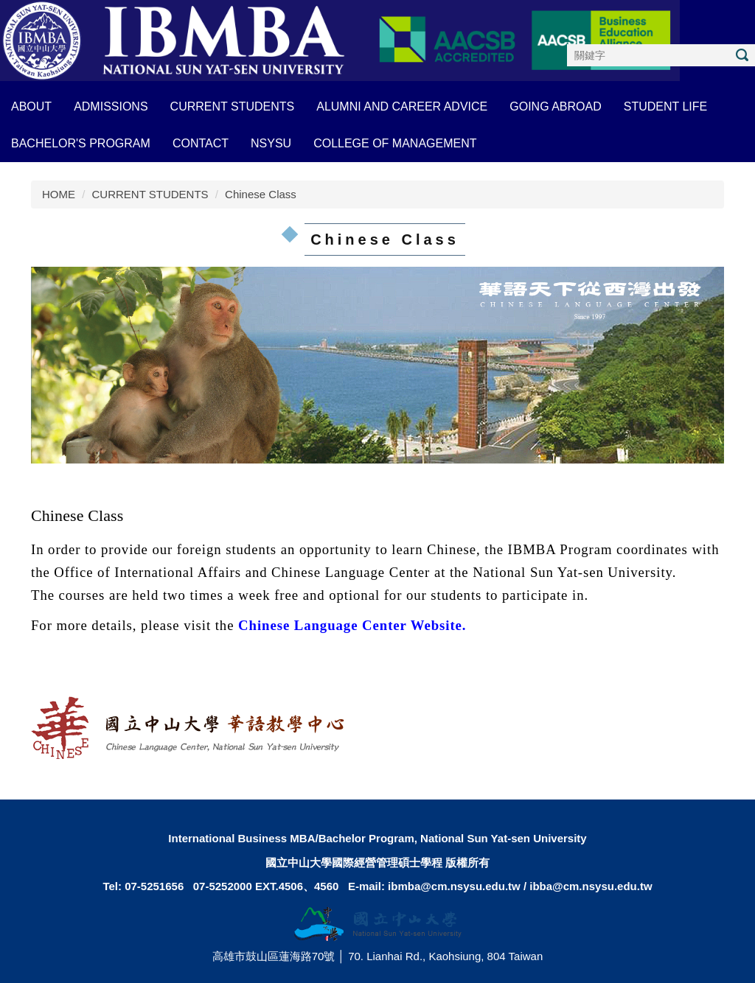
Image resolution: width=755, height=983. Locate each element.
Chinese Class (260, 194)
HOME (58, 194)
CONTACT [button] (201, 143)
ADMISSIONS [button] (110, 106)
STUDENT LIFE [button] (666, 106)
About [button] (31, 106)
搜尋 (741, 55)
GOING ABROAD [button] (555, 106)
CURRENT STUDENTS (150, 194)
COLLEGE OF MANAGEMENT (394, 143)
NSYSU (271, 143)
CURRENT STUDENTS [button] (232, 106)
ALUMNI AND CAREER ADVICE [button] (401, 106)
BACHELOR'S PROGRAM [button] (80, 143)
